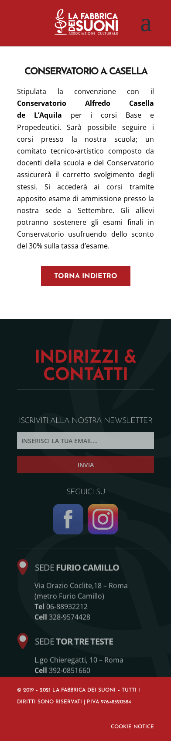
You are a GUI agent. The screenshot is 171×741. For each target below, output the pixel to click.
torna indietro (85, 276)
